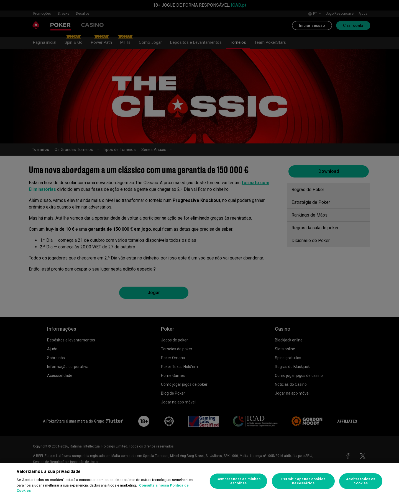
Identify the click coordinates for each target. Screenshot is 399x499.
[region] (199, 481)
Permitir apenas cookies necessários (303, 481)
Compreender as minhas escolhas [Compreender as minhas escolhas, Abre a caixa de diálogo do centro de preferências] (238, 481)
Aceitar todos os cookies (360, 481)
